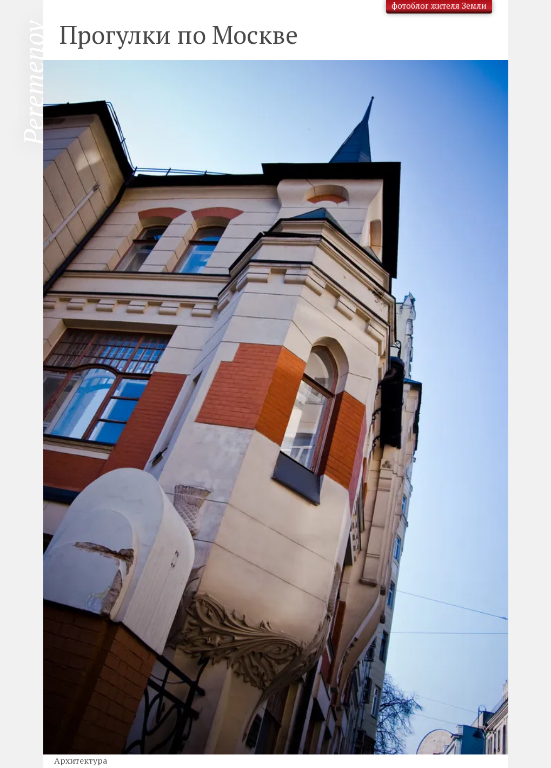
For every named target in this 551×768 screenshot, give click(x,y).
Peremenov (33, 83)
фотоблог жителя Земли (439, 5)
